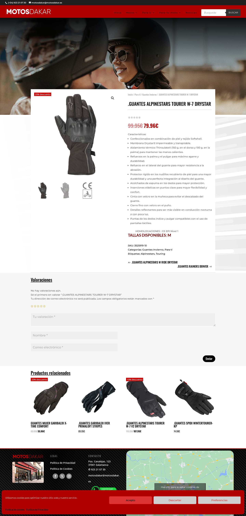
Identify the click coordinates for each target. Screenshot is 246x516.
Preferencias (219, 500)
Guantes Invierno (149, 92)
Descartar (175, 500)
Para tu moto (168, 12)
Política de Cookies (61, 468)
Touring (160, 251)
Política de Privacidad (37, 509)
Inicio (117, 12)
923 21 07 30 (98, 469)
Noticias (191, 12)
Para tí (146, 12)
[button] (113, 96)
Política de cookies (14, 509)
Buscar (233, 12)
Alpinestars (148, 251)
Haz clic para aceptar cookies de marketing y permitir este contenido (180, 489)
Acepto (130, 500)
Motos (130, 12)
